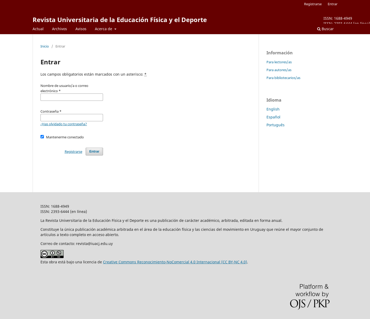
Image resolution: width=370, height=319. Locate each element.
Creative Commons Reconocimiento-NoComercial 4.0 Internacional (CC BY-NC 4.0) (175, 261)
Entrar (332, 4)
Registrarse (313, 4)
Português (275, 124)
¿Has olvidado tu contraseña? (63, 124)
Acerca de (104, 28)
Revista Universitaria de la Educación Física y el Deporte (120, 19)
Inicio (44, 46)
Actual (38, 28)
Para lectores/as (279, 62)
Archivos (59, 28)
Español (273, 116)
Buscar (325, 28)
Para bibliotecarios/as (283, 77)
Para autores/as (278, 69)
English (273, 109)
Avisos (80, 28)
